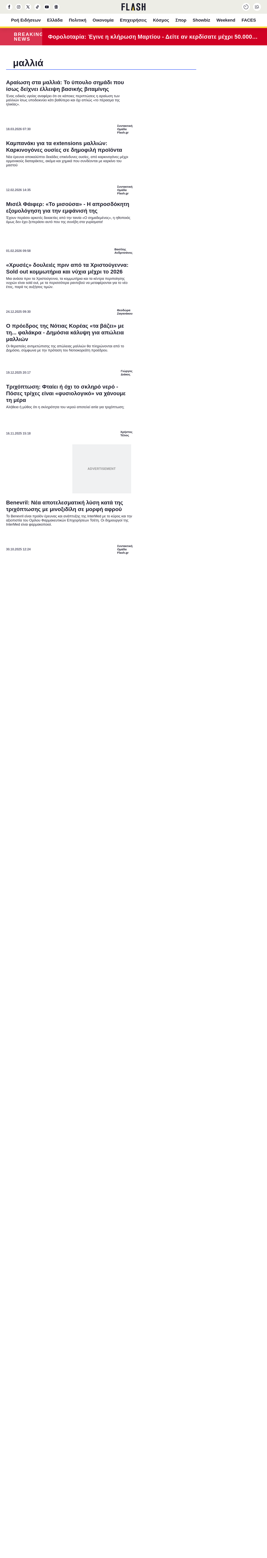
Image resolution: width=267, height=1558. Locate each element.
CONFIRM (105, 852)
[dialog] (133, 779)
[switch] (182, 767)
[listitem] (133, 759)
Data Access (133, 866)
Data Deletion (111, 866)
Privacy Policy (155, 866)
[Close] (201, 691)
